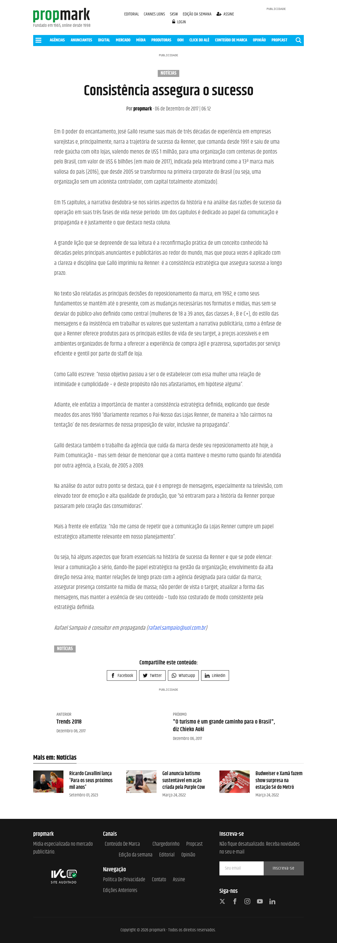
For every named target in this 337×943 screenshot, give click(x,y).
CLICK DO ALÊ (199, 40)
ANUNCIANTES (81, 40)
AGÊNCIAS (57, 40)
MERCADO (123, 40)
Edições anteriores (120, 891)
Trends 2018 (68, 721)
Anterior (63, 714)
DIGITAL (104, 40)
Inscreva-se (284, 868)
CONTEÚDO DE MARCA (231, 40)
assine (225, 14)
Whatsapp (183, 675)
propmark (139, 109)
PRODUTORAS (161, 40)
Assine (179, 880)
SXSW (174, 14)
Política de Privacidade (124, 880)
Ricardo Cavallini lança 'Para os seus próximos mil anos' (91, 780)
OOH (180, 40)
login (179, 22)
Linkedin (215, 675)
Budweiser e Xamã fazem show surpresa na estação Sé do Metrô (279, 780)
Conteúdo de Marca (122, 844)
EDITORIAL (131, 14)
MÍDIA (141, 40)
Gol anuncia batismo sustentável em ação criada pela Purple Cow (183, 780)
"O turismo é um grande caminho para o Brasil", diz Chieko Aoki (224, 725)
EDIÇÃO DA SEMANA (197, 14)
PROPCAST (279, 40)
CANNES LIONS (155, 14)
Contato (159, 880)
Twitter (152, 675)
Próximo (180, 714)
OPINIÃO (259, 40)
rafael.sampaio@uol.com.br (176, 628)
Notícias (168, 73)
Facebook (122, 675)
